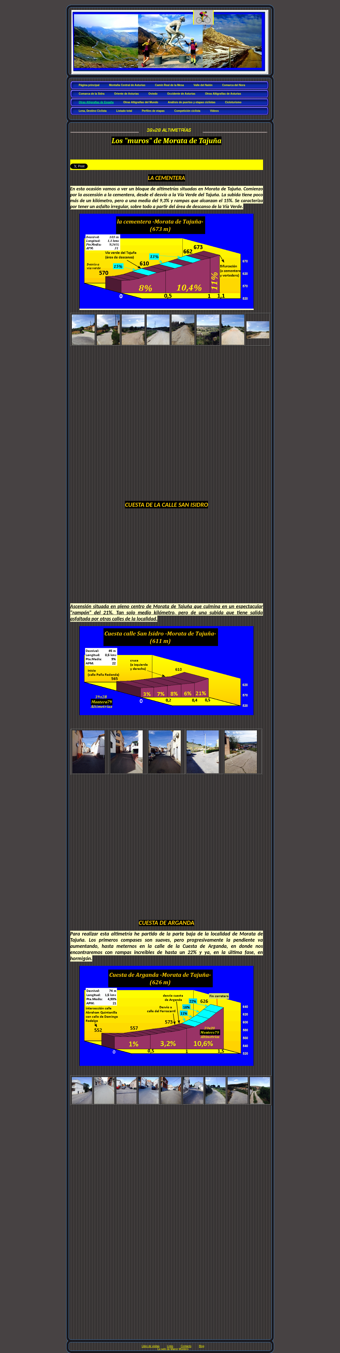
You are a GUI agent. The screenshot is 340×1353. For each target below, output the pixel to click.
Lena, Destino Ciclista (93, 110)
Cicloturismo (233, 102)
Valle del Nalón (203, 85)
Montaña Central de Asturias (127, 85)
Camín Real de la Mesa (169, 85)
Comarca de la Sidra (92, 93)
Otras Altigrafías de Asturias (223, 93)
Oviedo (153, 93)
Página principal (89, 85)
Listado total (124, 110)
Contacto (186, 1346)
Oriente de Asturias (126, 93)
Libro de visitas (151, 1346)
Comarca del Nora (233, 85)
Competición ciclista (187, 110)
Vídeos (214, 110)
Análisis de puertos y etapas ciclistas (191, 102)
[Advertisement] (166, 553)
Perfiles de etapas (153, 110)
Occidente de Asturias (181, 93)
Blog (201, 1346)
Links (170, 1346)
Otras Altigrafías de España (96, 102)
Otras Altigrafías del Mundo (140, 102)
